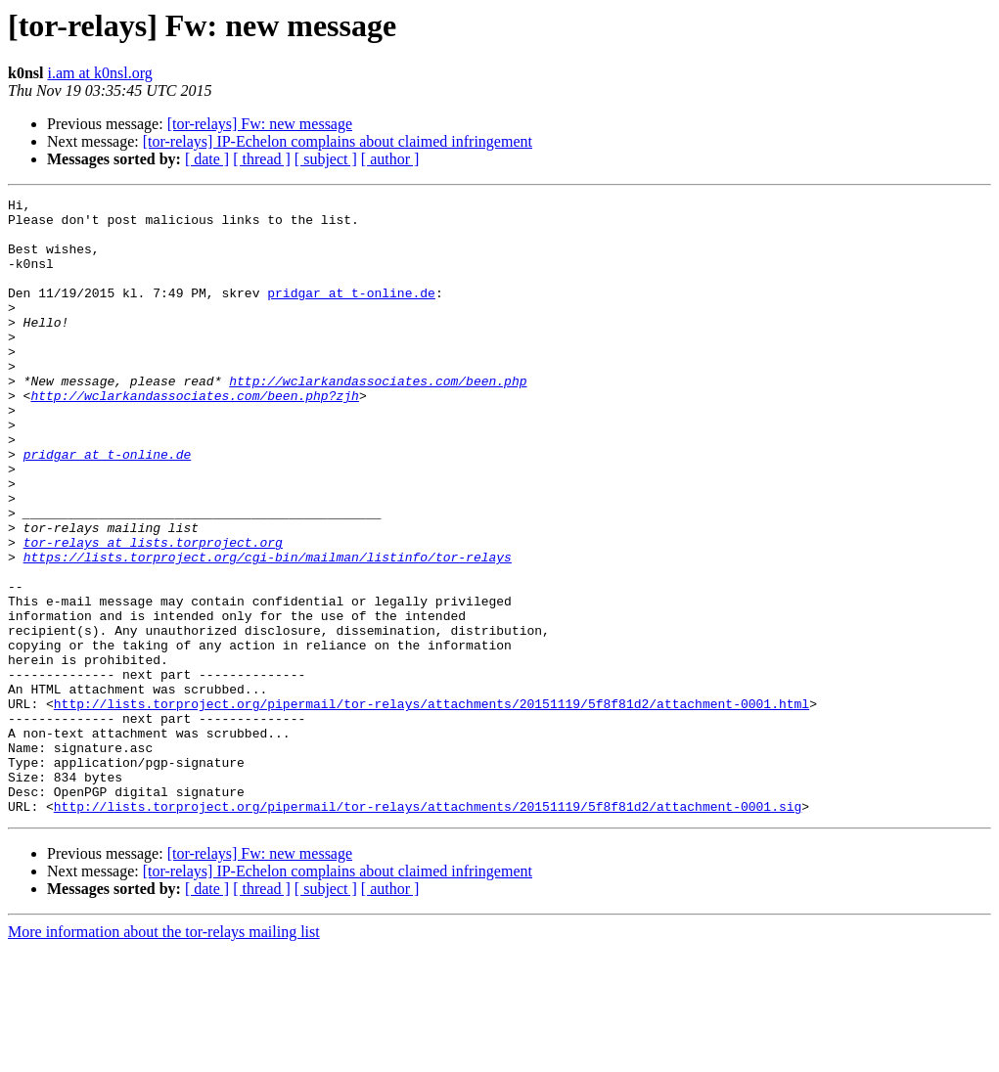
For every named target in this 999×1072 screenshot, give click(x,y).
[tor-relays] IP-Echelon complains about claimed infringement (337, 141)
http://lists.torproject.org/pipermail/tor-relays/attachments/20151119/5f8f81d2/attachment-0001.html (431, 806)
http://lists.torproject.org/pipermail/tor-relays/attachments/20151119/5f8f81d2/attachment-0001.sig (427, 929)
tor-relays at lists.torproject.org (153, 612)
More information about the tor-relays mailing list (164, 1055)
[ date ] (207, 159)
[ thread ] (262, 159)
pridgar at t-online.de (351, 313)
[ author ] (390, 159)
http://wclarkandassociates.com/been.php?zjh (194, 436)
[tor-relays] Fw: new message (259, 123)
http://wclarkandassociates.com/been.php (377, 418)
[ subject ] (326, 159)
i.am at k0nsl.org (99, 73)
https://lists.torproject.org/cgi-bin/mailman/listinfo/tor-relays (267, 630)
